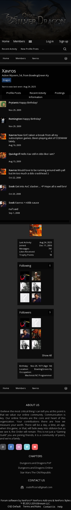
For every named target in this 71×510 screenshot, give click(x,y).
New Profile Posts (29, 48)
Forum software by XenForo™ (17, 500)
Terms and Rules (32, 506)
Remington (15, 118)
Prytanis (14, 102)
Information (35, 97)
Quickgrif (14, 154)
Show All (47, 355)
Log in (50, 41)
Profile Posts (13, 93)
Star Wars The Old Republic (35, 472)
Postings (60, 93)
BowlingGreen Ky (43, 369)
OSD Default (14, 506)
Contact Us (49, 506)
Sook (12, 186)
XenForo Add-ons (42, 500)
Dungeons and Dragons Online (35, 467)
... (43, 48)
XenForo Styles (62, 500)
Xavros (13, 135)
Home (5, 41)
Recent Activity (38, 93)
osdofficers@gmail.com (36, 487)
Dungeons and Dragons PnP (35, 463)
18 (51, 254)
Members (19, 41)
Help (60, 506)
